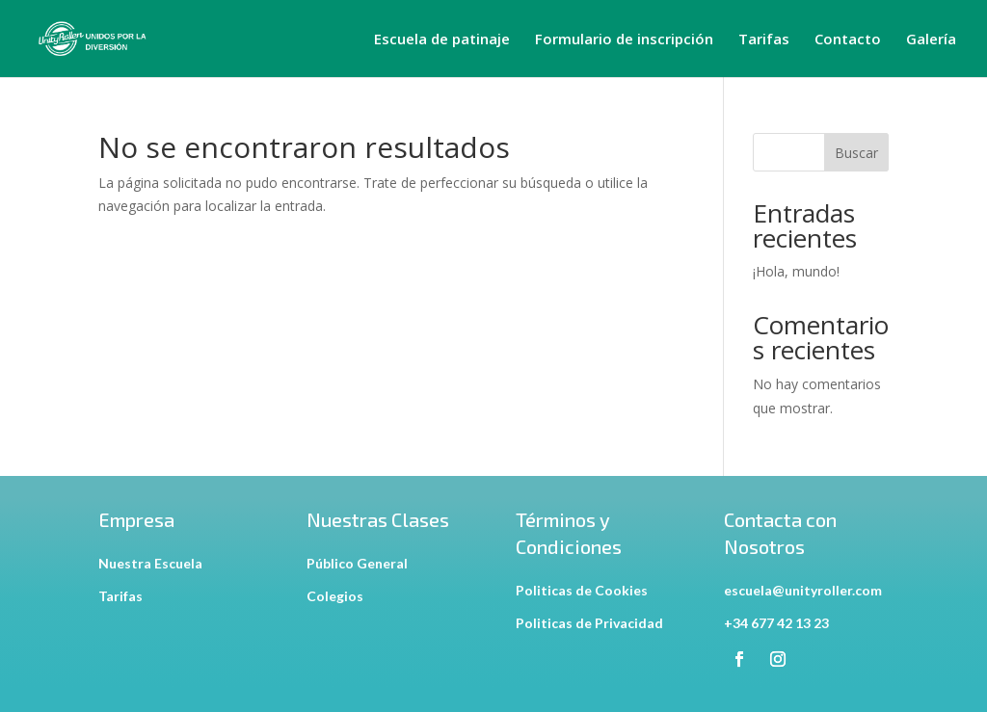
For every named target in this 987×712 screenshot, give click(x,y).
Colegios (335, 596)
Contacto (847, 40)
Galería (931, 40)
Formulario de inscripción (624, 40)
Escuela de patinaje (442, 40)
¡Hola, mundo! (796, 271)
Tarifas (763, 40)
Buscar (856, 153)
